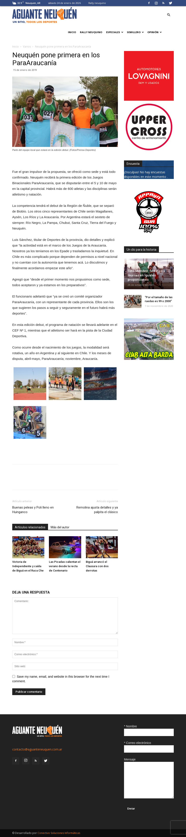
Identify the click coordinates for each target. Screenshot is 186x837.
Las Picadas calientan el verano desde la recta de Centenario (64, 566)
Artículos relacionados (30, 527)
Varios (27, 46)
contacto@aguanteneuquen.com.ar (37, 749)
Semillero (135, 32)
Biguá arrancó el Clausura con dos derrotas (97, 566)
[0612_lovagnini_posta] (149, 99)
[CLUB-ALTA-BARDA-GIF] (149, 359)
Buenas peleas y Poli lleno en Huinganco (33, 509)
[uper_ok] (149, 150)
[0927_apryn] (149, 236)
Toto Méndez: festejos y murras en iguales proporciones (146, 275)
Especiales (114, 32)
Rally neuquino (97, 3)
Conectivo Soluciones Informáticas (59, 833)
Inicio (72, 32)
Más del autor (60, 527)
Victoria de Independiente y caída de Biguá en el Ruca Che (28, 566)
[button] (168, 15)
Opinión (154, 32)
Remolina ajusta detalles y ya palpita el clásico (97, 509)
